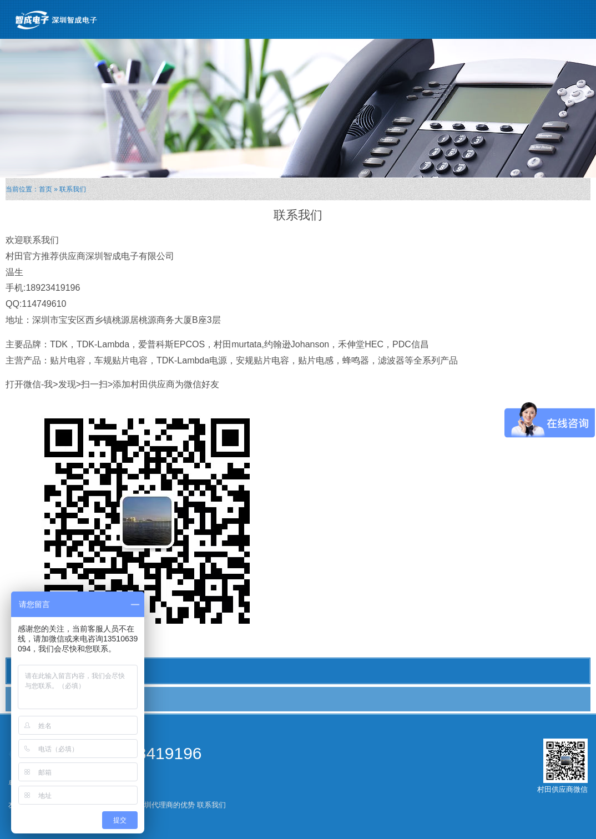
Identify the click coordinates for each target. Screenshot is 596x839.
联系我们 (31, 698)
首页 (45, 189)
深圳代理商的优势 (166, 805)
